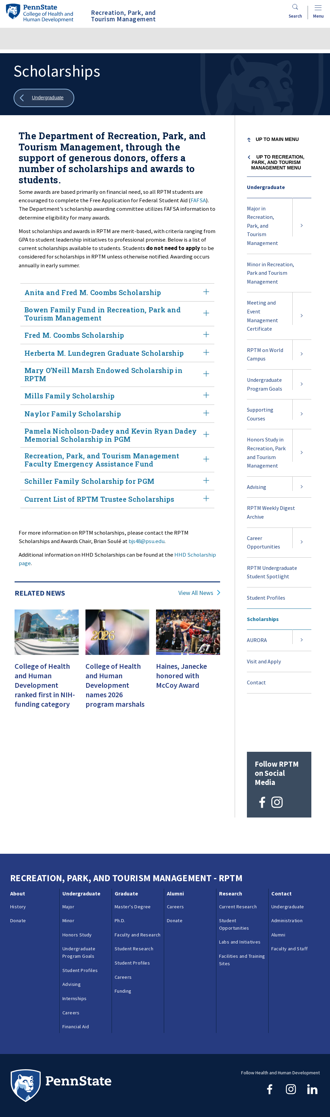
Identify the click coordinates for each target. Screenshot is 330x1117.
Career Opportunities (263, 542)
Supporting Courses (260, 414)
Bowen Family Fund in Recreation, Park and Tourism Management (117, 313)
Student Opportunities (234, 883)
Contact (256, 682)
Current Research (238, 865)
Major (68, 865)
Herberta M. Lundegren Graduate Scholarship (117, 353)
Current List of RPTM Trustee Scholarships (117, 499)
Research (230, 852)
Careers (71, 971)
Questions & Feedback (33, 1082)
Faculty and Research (138, 893)
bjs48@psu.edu (146, 541)
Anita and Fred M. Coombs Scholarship (117, 292)
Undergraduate (266, 187)
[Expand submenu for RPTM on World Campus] (301, 354)
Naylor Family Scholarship (117, 413)
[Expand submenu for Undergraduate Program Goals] (301, 384)
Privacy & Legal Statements (183, 1082)
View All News (195, 593)
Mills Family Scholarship (117, 395)
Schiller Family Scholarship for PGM (117, 481)
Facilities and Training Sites (242, 918)
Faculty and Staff (289, 908)
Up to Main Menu (277, 139)
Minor (68, 879)
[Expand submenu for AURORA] (301, 640)
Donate (18, 879)
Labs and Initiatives (240, 901)
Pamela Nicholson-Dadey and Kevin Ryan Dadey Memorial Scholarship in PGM (117, 435)
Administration (287, 879)
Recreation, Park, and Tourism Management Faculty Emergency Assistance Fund (117, 459)
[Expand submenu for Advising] (301, 487)
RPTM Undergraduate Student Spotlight (272, 572)
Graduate (126, 852)
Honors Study (77, 893)
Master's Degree (133, 865)
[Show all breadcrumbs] (44, 98)
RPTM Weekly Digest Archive (271, 512)
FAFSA (198, 200)
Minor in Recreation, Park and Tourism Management (270, 273)
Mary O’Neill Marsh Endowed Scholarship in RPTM (117, 374)
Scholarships (263, 619)
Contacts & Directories (90, 1082)
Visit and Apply (264, 661)
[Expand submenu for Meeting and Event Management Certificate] (301, 315)
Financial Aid (75, 985)
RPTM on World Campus (265, 354)
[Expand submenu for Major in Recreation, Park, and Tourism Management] (301, 226)
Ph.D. (120, 879)
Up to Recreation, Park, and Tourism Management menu (278, 162)
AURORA (257, 640)
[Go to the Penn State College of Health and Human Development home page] (39, 12)
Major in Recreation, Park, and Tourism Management (262, 225)
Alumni (175, 852)
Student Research (134, 908)
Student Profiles (266, 597)
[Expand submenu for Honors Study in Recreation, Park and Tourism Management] (301, 452)
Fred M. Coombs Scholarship (117, 335)
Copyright (25, 1097)
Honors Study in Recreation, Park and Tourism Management (266, 452)
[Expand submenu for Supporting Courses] (301, 414)
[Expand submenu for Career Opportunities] (301, 542)
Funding (123, 950)
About (17, 852)
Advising (256, 486)
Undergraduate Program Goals (264, 384)
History (18, 865)
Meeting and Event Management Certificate (262, 315)
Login (50, 1097)
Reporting (134, 1082)
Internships (74, 957)
